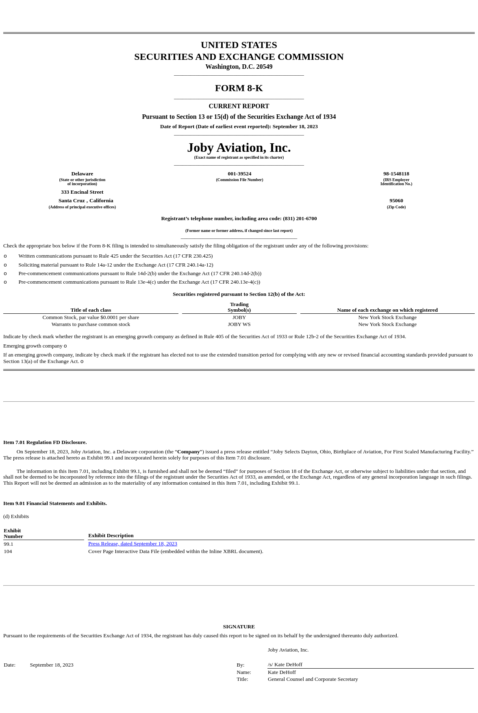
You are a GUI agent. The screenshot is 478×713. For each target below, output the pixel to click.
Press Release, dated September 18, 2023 (132, 543)
